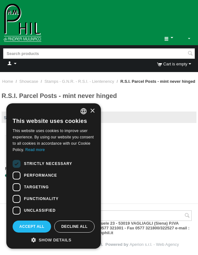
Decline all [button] (74, 226)
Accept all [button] (31, 226)
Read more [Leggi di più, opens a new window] (35, 150)
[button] (54, 239)
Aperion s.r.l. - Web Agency (154, 244)
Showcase (28, 81)
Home (7, 81)
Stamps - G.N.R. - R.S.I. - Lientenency (79, 81)
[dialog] (53, 176)
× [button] (92, 111)
